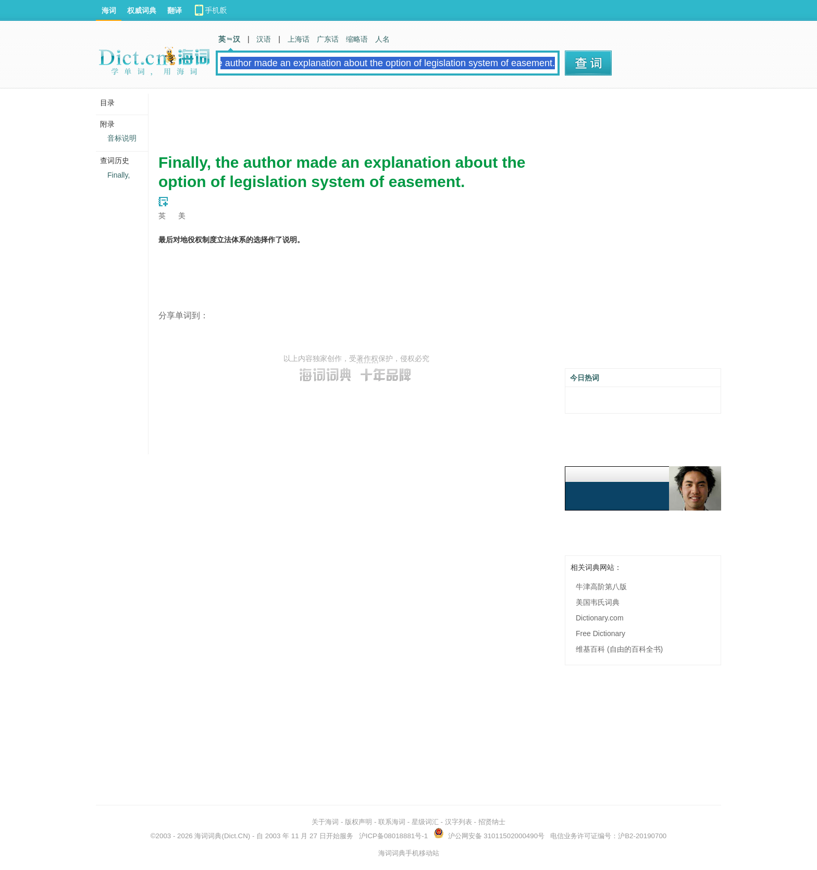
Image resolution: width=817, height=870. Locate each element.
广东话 (328, 39)
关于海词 (325, 822)
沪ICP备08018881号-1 (393, 836)
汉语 (263, 39)
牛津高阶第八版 (601, 586)
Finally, (118, 175)
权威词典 (141, 10)
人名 (382, 39)
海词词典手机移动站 (408, 853)
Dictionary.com (600, 618)
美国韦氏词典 (598, 602)
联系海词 (391, 822)
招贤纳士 (491, 822)
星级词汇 (425, 822)
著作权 (367, 358)
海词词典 (207, 836)
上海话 (299, 39)
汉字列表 (458, 822)
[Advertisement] (348, 117)
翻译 (174, 10)
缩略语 (357, 39)
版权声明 (358, 822)
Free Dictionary (600, 633)
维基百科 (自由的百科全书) (619, 649)
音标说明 (122, 138)
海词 (109, 10)
